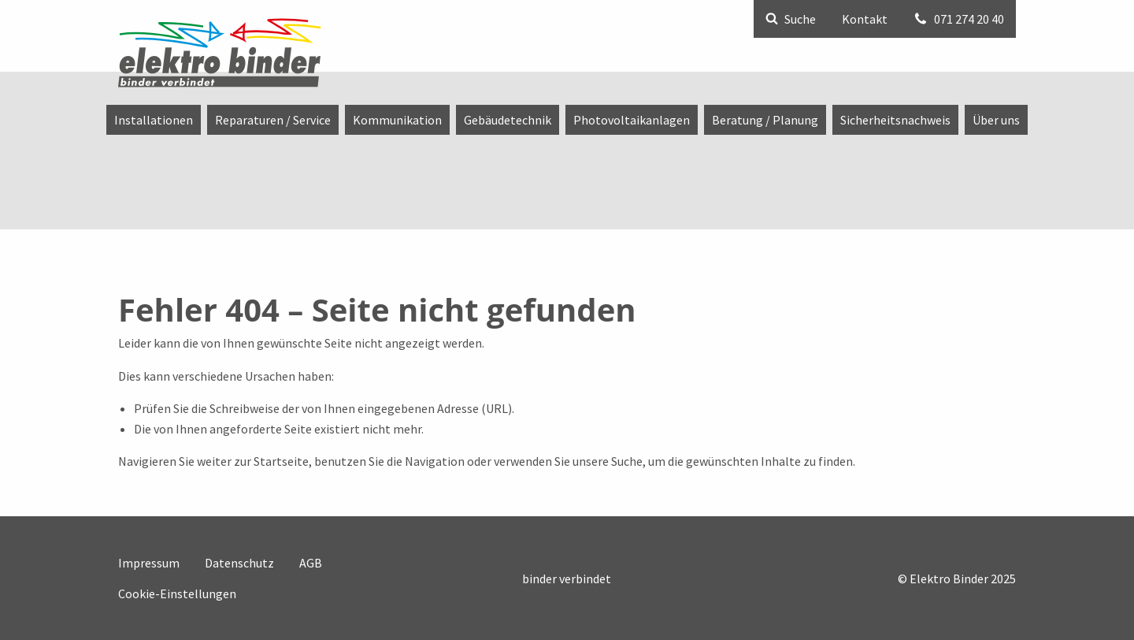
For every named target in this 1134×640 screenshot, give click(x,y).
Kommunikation (397, 120)
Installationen (153, 120)
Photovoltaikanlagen (631, 120)
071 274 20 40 (959, 19)
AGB (310, 563)
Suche (790, 19)
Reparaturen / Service (273, 120)
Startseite (281, 461)
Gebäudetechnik (507, 120)
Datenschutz (239, 563)
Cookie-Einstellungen (177, 593)
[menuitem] (153, 120)
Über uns (996, 120)
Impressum (149, 563)
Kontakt (865, 19)
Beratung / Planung (765, 120)
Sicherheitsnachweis (895, 120)
